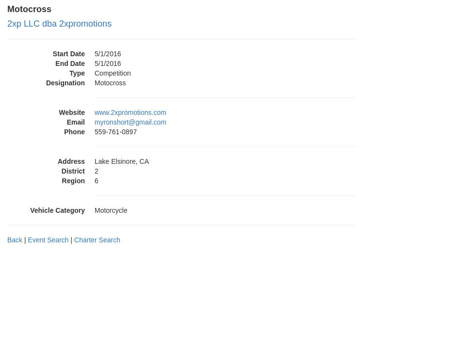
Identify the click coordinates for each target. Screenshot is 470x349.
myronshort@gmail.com (130, 122)
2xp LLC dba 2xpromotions (59, 24)
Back (14, 240)
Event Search (48, 240)
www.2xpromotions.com (130, 112)
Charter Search (97, 240)
